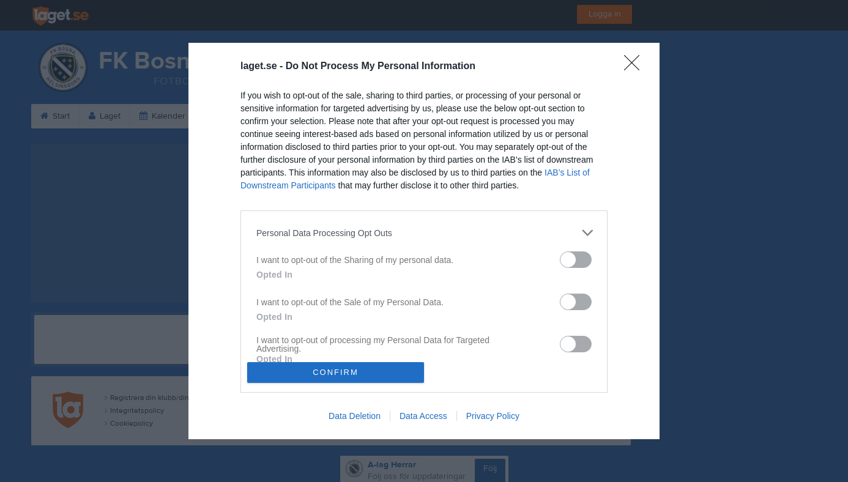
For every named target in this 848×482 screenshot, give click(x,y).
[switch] (576, 259)
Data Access (423, 416)
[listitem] (424, 232)
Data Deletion (355, 416)
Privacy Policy (492, 416)
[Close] (635, 66)
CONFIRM (336, 372)
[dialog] (424, 241)
